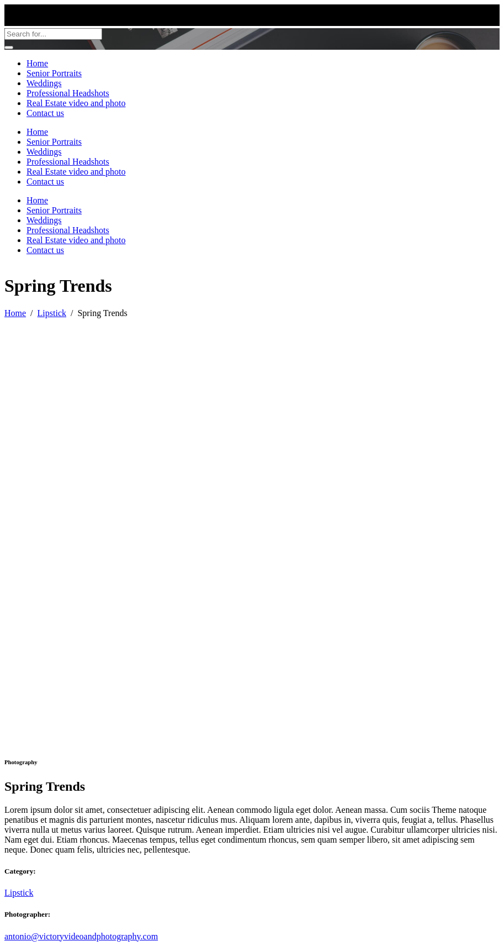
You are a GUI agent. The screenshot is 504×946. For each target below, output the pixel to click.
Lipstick (52, 313)
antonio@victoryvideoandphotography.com (81, 936)
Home (15, 313)
